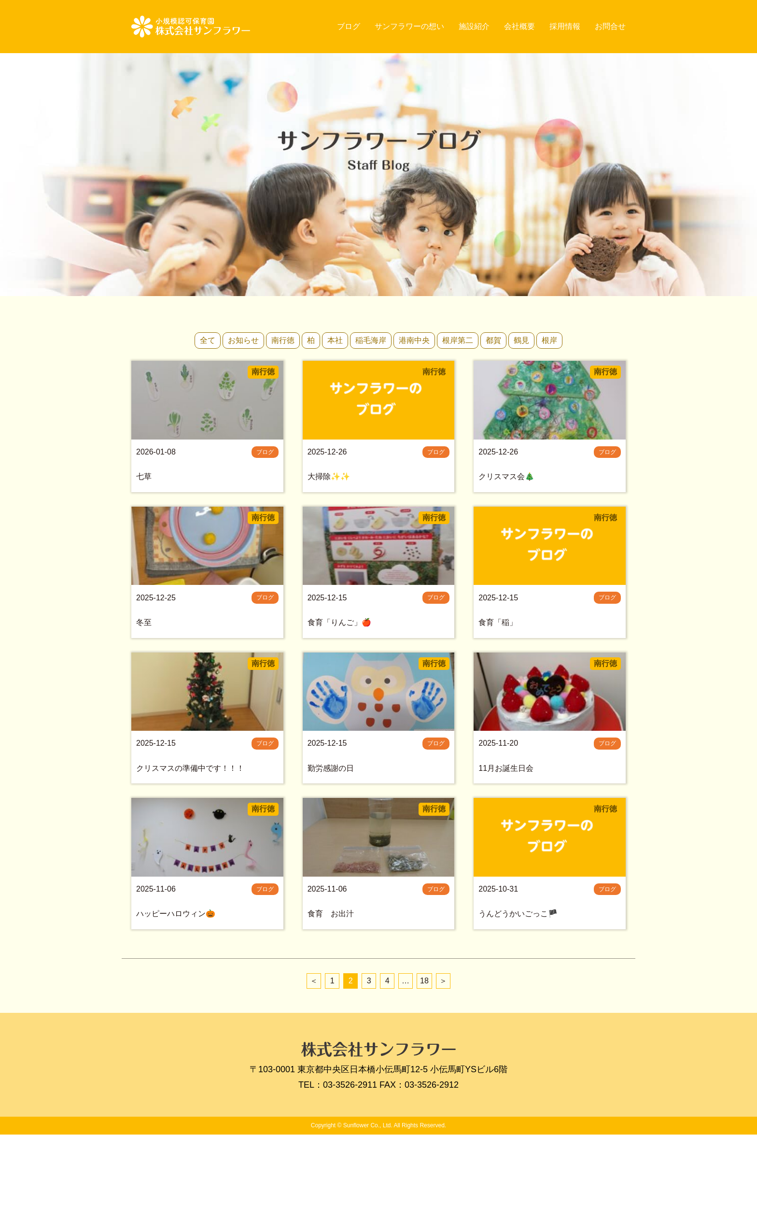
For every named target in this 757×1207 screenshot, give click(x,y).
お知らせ (243, 340)
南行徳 (282, 340)
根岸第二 (457, 340)
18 (424, 1053)
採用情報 (564, 26)
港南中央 (414, 340)
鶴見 (521, 340)
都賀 (493, 340)
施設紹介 (474, 26)
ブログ (348, 26)
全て (207, 340)
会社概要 (519, 26)
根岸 (549, 340)
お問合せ (610, 26)
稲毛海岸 (370, 340)
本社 (335, 340)
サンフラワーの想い (409, 26)
